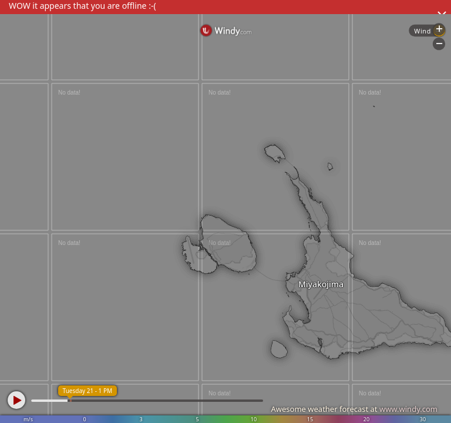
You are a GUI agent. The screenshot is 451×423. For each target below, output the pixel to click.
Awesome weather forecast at (354, 409)
